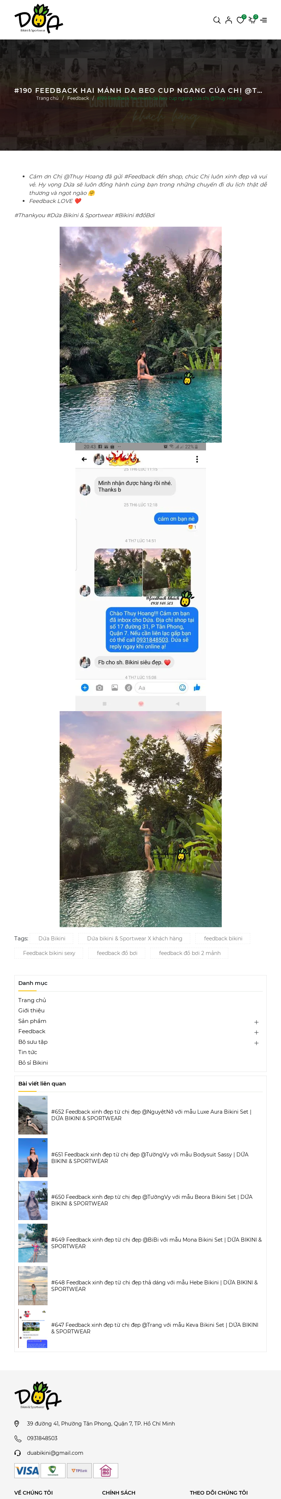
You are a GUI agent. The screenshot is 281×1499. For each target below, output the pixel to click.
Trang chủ (32, 1000)
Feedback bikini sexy (49, 953)
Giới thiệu (31, 1010)
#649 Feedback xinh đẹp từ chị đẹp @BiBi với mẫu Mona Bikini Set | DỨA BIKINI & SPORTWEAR (156, 1243)
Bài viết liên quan (42, 1083)
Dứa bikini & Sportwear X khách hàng (135, 938)
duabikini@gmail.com (55, 1453)
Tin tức (27, 1052)
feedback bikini (223, 938)
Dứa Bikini (51, 938)
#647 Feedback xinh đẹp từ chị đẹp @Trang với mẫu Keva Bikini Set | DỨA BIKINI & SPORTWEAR (154, 1328)
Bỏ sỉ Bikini (33, 1062)
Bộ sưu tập (33, 1041)
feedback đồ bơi (117, 953)
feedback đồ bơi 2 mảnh (190, 953)
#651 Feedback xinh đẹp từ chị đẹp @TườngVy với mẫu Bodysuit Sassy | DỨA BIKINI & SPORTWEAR (149, 1157)
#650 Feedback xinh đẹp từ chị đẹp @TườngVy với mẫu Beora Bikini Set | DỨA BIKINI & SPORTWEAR (151, 1200)
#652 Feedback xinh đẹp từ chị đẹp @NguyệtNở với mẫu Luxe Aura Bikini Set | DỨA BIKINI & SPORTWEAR (151, 1115)
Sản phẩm (32, 1020)
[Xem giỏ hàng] (252, 19)
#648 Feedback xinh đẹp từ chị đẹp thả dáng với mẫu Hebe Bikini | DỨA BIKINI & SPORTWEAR (154, 1285)
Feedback (31, 1031)
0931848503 (42, 1438)
